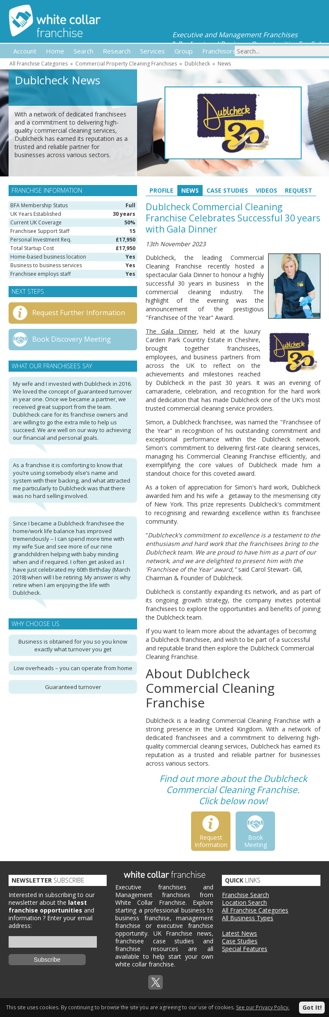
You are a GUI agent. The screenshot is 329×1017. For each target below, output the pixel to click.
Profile (161, 190)
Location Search (244, 902)
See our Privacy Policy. (263, 1007)
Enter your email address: (51, 922)
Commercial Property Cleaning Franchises (126, 63)
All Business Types (247, 918)
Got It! (312, 1007)
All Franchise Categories (38, 63)
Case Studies (227, 190)
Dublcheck (197, 63)
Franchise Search (245, 895)
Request (298, 190)
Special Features (244, 949)
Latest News (239, 933)
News (224, 63)
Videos (266, 190)
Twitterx (155, 982)
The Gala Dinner (171, 331)
